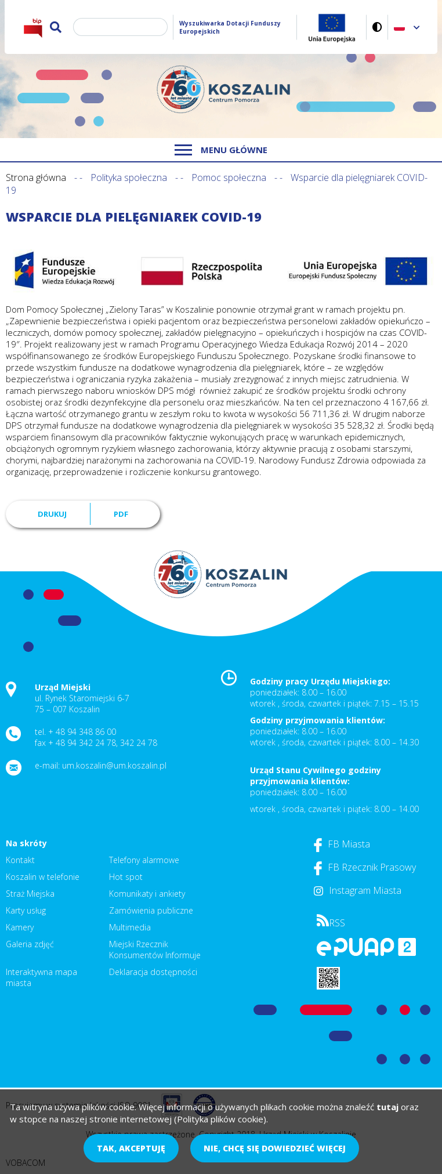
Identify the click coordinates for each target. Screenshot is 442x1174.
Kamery (20, 927)
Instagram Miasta (357, 890)
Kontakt (20, 859)
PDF (121, 514)
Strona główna (36, 177)
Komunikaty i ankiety (147, 893)
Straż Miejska (30, 893)
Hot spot (126, 876)
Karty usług (26, 910)
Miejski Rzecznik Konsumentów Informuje (155, 950)
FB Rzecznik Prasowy (365, 867)
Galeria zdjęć (30, 944)
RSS (331, 922)
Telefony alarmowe (144, 859)
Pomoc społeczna (228, 177)
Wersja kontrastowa (377, 27)
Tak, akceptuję (131, 1148)
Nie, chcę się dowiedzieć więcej (275, 1148)
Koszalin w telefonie (42, 876)
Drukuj (52, 514)
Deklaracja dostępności (153, 971)
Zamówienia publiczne (151, 910)
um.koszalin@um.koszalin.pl (114, 765)
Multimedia (130, 927)
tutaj (387, 1107)
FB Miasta (342, 844)
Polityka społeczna (128, 177)
